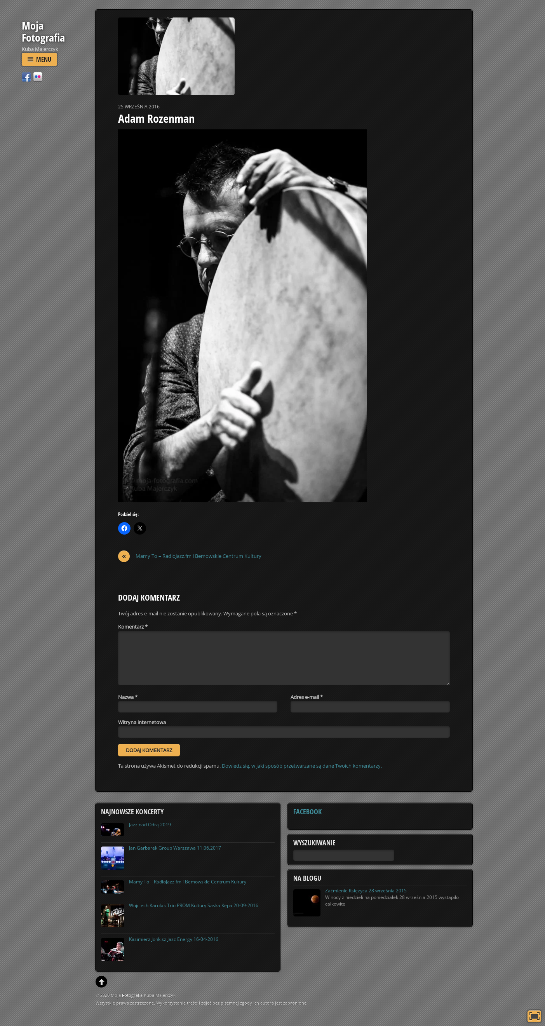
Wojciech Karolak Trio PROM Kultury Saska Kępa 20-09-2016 (193, 905)
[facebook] (26, 76)
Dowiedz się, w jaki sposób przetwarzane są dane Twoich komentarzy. (302, 765)
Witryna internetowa (142, 722)
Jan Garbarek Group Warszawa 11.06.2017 (175, 848)
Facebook (307, 811)
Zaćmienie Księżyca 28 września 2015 (366, 890)
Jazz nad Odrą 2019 (150, 824)
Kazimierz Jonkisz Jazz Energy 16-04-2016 (173, 939)
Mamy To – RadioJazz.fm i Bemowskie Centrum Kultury (189, 556)
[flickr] (37, 76)
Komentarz (133, 626)
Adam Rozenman (156, 118)
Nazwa (128, 696)
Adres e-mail (307, 696)
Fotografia (132, 995)
